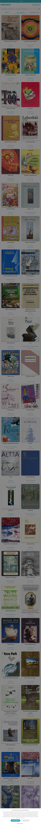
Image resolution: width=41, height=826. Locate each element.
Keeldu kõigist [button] (26, 820)
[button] (20, 824)
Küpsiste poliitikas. (21, 817)
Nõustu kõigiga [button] (15, 820)
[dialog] (20, 817)
